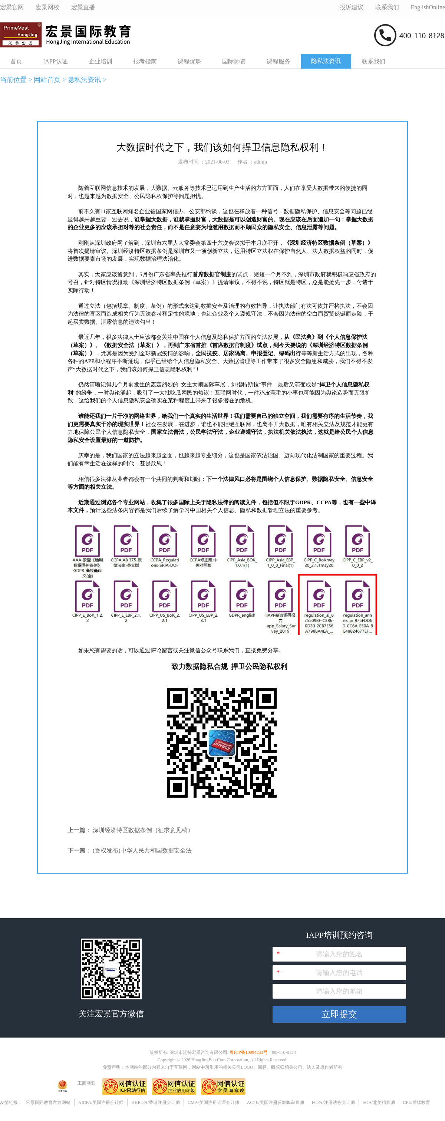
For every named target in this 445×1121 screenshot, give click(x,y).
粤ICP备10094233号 (249, 1052)
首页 (16, 61)
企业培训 (100, 61)
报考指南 (145, 61)
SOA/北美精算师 (379, 1102)
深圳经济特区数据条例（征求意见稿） (143, 830)
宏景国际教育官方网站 (48, 1102)
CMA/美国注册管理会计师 (213, 1102)
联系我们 (373, 61)
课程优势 (189, 61)
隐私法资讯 (326, 61)
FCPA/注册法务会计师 (333, 1102)
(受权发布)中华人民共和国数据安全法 (142, 850)
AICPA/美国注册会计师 (100, 1102)
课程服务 (278, 61)
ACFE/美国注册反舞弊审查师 (275, 1102)
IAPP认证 (55, 61)
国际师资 (234, 61)
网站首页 (47, 79)
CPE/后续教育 (416, 1102)
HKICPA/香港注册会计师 (155, 1102)
